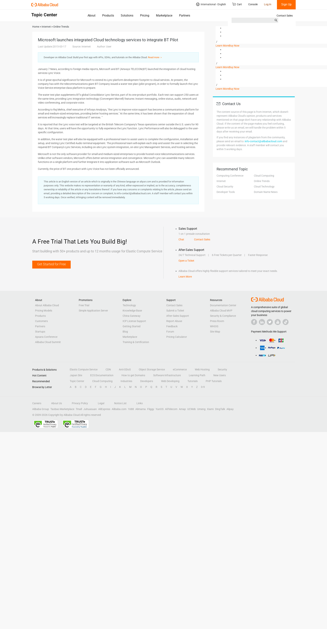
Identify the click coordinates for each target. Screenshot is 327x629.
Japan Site (76, 375)
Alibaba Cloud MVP (221, 310)
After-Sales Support (177, 315)
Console (253, 4)
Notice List (120, 403)
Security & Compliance (223, 315)
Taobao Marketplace (62, 409)
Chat (181, 239)
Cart (237, 4)
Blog (125, 331)
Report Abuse (174, 321)
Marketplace (164, 15)
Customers (41, 321)
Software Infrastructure (167, 375)
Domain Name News (266, 191)
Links (139, 403)
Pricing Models (43, 310)
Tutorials (193, 381)
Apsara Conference (46, 336)
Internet (221, 181)
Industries (126, 381)
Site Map (215, 331)
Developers (146, 381)
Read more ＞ (155, 57)
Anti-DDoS (125, 369)
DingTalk (220, 409)
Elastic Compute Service (84, 369)
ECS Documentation (101, 375)
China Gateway (131, 315)
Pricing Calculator (176, 336)
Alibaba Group (40, 409)
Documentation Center (223, 305)
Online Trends (262, 181)
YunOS (160, 409)
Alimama (140, 409)
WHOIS (214, 326)
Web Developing (170, 381)
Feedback (172, 326)
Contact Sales (285, 15)
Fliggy (150, 409)
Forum (170, 331)
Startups (40, 331)
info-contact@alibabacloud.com (263, 141)
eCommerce (180, 369)
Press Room (217, 321)
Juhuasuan (90, 409)
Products (108, 15)
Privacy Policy (80, 403)
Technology (129, 305)
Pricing (144, 15)
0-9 (203, 386)
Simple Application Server (93, 310)
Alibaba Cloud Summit (48, 342)
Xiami (210, 409)
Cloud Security (225, 186)
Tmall (79, 409)
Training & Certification (136, 342)
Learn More (222, 45)
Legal (101, 403)
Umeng (201, 409)
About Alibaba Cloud (47, 305)
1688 (131, 409)
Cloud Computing (264, 175)
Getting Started (131, 326)
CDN (108, 369)
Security (222, 369)
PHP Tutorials (214, 381)
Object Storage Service (152, 369)
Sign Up (286, 4)
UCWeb (191, 409)
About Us (56, 403)
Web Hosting (202, 369)
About (91, 15)
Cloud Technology (264, 186)
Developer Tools (226, 191)
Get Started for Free (51, 264)
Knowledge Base (132, 310)
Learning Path (197, 375)
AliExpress (104, 409)
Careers (36, 403)
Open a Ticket (186, 260)
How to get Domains (133, 375)
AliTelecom (171, 409)
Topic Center (77, 381)
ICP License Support (134, 321)
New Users (219, 375)
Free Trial (84, 305)
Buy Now (234, 45)
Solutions (127, 15)
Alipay (230, 409)
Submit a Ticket (175, 310)
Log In (267, 4)
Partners (184, 15)
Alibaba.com (119, 409)
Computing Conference (230, 175)
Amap (182, 409)
